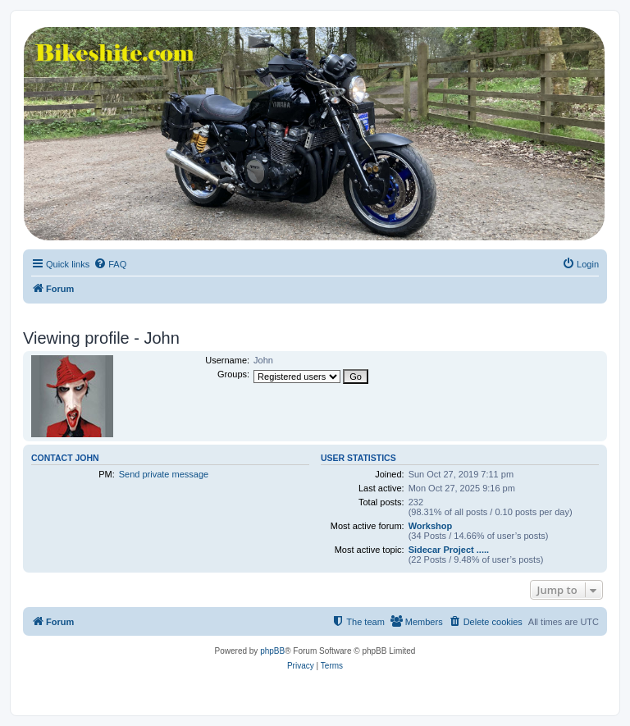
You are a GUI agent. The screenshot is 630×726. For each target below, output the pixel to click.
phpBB (272, 650)
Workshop (431, 526)
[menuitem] (110, 264)
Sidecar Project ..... (449, 550)
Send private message (163, 474)
